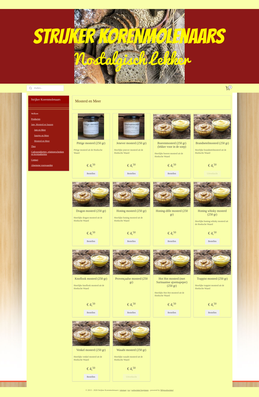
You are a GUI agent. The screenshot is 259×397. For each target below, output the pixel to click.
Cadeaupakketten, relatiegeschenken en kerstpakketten (47, 153)
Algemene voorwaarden (42, 165)
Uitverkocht (212, 173)
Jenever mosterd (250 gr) (131, 143)
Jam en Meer (40, 130)
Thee (33, 146)
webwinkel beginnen (139, 390)
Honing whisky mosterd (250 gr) (212, 212)
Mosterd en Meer (42, 141)
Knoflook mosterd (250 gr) (91, 278)
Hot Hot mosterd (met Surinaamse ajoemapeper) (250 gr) (171, 282)
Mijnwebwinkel (166, 390)
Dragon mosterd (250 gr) (91, 210)
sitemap (123, 390)
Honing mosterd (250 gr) (131, 210)
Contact (34, 160)
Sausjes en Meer (41, 135)
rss (129, 390)
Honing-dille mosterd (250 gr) (172, 212)
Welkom (34, 113)
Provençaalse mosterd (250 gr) (131, 280)
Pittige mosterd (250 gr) (91, 143)
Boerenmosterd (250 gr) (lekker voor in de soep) (171, 145)
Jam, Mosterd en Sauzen (42, 124)
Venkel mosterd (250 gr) (91, 350)
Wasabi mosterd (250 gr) (131, 350)
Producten (35, 119)
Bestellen (91, 173)
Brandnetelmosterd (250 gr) (212, 143)
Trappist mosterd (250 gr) (212, 278)
